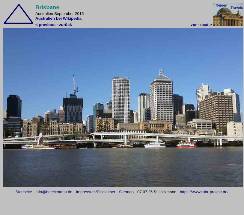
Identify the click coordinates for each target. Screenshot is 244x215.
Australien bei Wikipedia (58, 18)
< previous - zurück (53, 24)
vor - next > (201, 24)
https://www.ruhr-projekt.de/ (204, 192)
